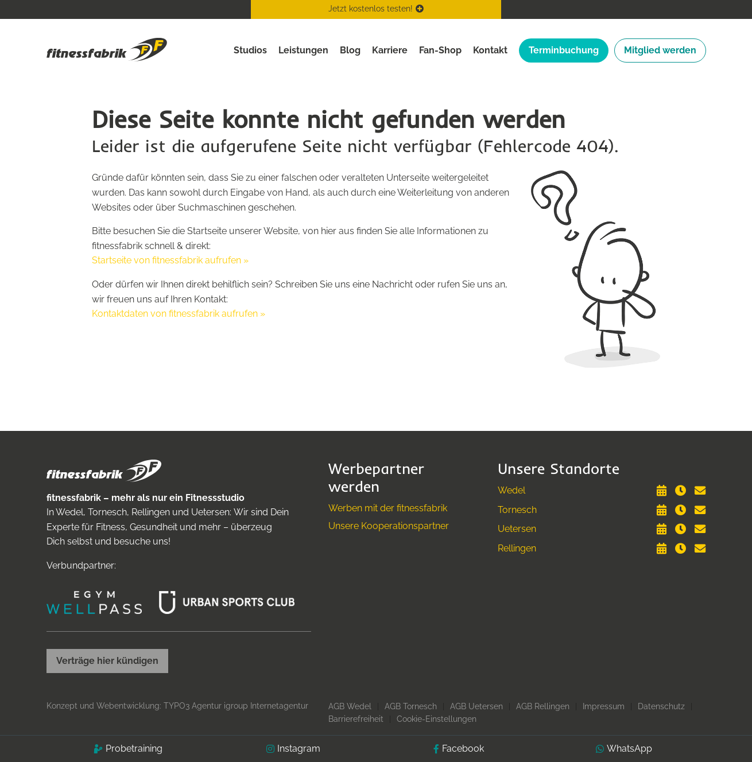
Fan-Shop (440, 50)
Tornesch (517, 509)
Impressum (604, 706)
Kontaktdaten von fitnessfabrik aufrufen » (178, 313)
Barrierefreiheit (355, 719)
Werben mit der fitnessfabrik (387, 508)
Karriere (390, 50)
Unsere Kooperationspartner (388, 525)
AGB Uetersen (476, 706)
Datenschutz (661, 706)
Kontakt (490, 50)
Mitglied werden (660, 50)
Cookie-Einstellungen (436, 719)
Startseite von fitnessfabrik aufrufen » (170, 260)
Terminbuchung (564, 50)
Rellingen (517, 548)
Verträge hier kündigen (107, 660)
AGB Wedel (349, 706)
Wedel (511, 490)
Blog (350, 50)
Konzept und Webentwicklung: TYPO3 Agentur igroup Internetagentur (177, 705)
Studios (250, 50)
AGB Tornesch (411, 706)
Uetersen (517, 528)
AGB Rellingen (542, 706)
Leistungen (303, 50)
